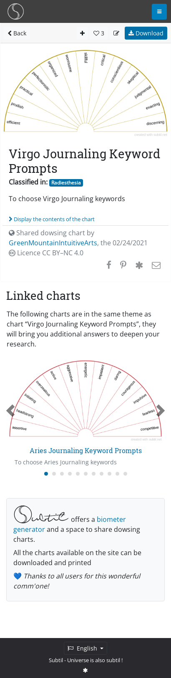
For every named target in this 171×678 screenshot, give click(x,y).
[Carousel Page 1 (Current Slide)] (46, 474)
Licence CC (46, 252)
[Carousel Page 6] (86, 474)
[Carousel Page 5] (78, 474)
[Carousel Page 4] (70, 474)
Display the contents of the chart (52, 219)
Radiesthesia (66, 182)
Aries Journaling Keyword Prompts (86, 450)
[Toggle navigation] (159, 12)
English (83, 648)
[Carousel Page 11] (125, 474)
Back (17, 33)
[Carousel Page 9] (109, 474)
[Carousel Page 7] (94, 474)
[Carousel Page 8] (101, 474)
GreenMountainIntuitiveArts (53, 242)
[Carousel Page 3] (62, 474)
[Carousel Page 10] (117, 474)
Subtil (56, 660)
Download (145, 33)
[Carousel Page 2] (54, 474)
